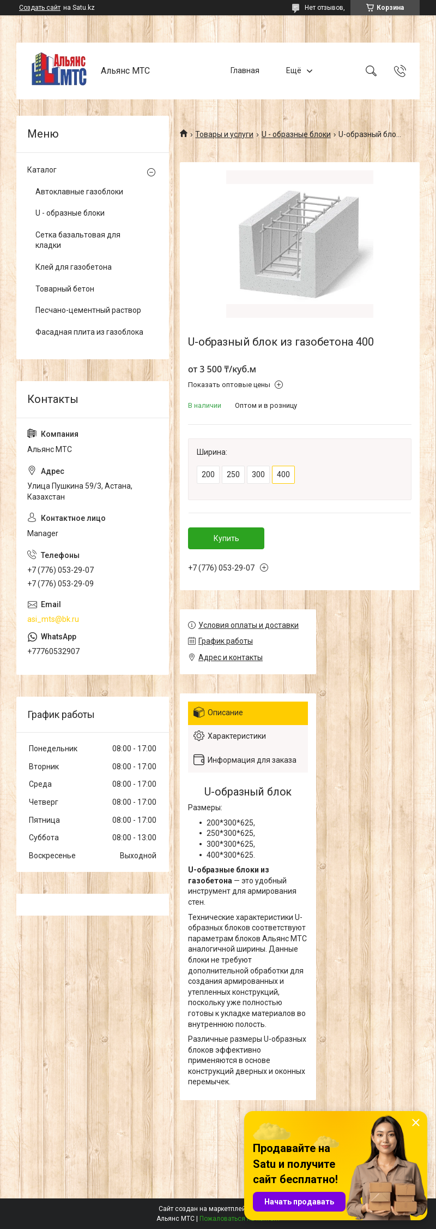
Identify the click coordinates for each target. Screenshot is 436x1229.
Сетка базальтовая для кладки (77, 240)
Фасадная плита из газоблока (89, 332)
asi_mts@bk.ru (53, 619)
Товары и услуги (224, 134)
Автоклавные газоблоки (79, 191)
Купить (226, 538)
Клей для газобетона (73, 267)
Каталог (42, 169)
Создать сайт (39, 7)
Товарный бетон (64, 288)
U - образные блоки (296, 134)
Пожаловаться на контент (239, 1218)
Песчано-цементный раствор (88, 310)
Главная (245, 70)
